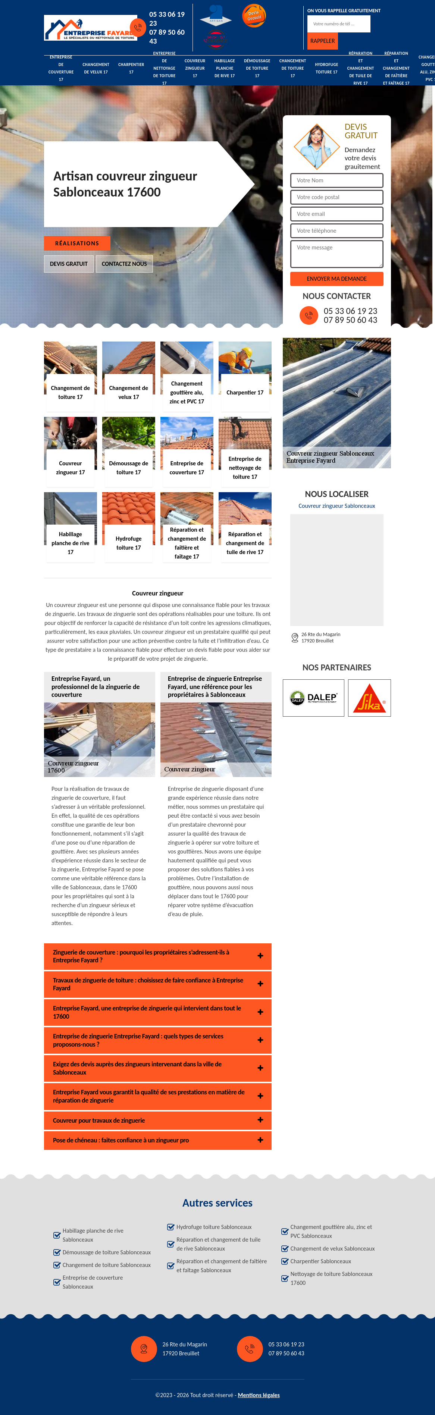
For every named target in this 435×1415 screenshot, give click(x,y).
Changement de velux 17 (96, 68)
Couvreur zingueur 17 (195, 68)
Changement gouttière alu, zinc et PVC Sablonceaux (331, 1231)
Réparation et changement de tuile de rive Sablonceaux (218, 1244)
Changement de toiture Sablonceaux (107, 1264)
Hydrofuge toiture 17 (326, 68)
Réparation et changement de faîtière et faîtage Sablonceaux (221, 1266)
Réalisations (77, 243)
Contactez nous (124, 263)
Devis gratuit (69, 263)
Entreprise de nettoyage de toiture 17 (164, 68)
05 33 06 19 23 (167, 19)
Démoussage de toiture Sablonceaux (107, 1252)
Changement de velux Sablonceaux (333, 1248)
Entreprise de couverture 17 (61, 68)
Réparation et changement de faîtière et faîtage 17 (396, 68)
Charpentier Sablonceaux (321, 1261)
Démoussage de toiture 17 (257, 68)
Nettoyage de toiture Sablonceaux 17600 (332, 1278)
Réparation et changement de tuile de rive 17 (360, 68)
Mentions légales (259, 1395)
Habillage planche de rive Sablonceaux (93, 1235)
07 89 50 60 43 (167, 36)
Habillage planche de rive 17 (225, 68)
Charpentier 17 (131, 68)
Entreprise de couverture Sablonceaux (93, 1282)
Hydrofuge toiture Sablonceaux (213, 1226)
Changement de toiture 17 (292, 68)
